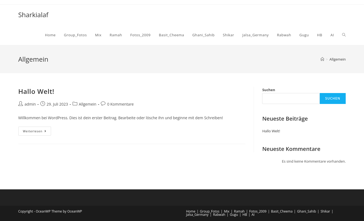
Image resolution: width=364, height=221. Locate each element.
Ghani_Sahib (306, 211)
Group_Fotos (209, 211)
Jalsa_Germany (197, 214)
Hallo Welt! (36, 91)
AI (252, 214)
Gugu (234, 214)
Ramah (239, 211)
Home (191, 211)
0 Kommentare (120, 104)
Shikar (325, 211)
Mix (226, 211)
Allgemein (87, 104)
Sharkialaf (33, 14)
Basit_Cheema (281, 211)
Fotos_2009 (258, 211)
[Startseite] (322, 59)
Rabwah (219, 214)
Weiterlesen (37, 132)
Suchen (268, 89)
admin (30, 104)
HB (244, 214)
